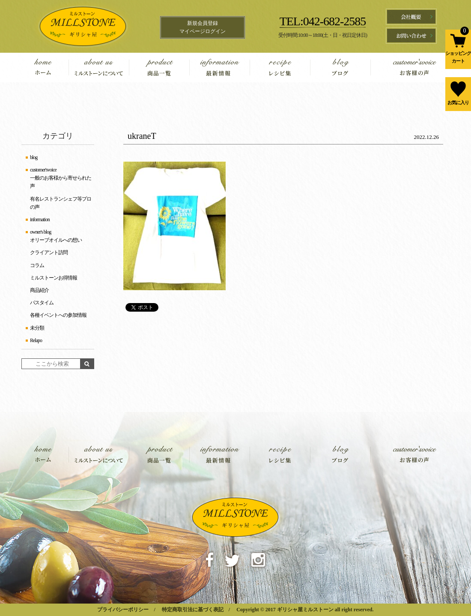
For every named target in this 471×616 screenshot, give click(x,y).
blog (340, 67)
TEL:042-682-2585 (323, 21)
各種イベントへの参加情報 (58, 315)
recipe (280, 67)
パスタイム (42, 303)
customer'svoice (405, 67)
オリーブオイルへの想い (56, 240)
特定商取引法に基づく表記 (193, 610)
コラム (37, 265)
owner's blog (40, 232)
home (49, 67)
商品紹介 (39, 290)
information (219, 67)
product (159, 67)
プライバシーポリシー (123, 610)
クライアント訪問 (49, 252)
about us (99, 67)
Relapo (36, 340)
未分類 (37, 328)
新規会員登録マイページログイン (202, 27)
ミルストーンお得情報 (53, 278)
